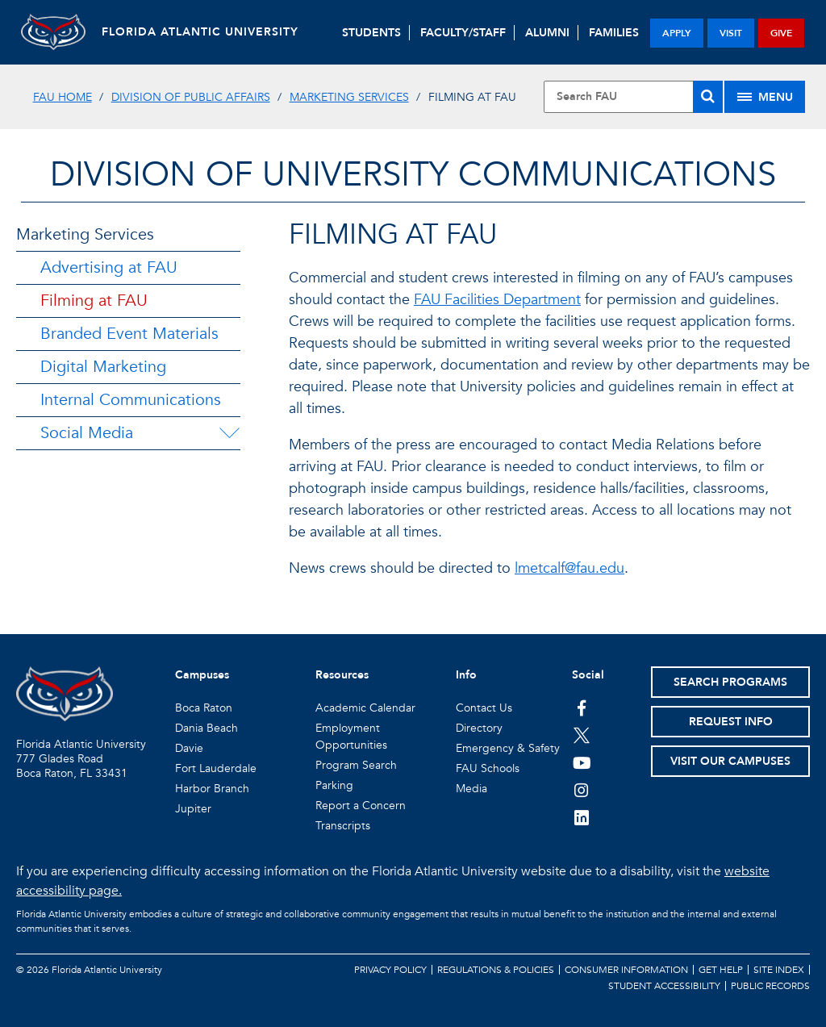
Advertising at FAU (108, 267)
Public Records (770, 985)
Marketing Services (349, 97)
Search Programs (730, 682)
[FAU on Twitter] (582, 735)
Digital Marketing (103, 367)
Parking (334, 785)
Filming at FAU (94, 300)
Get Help (721, 969)
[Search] (708, 97)
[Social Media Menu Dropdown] (229, 433)
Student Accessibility (664, 985)
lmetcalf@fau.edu (569, 568)
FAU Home (62, 97)
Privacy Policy (390, 969)
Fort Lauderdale (216, 768)
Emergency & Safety (508, 748)
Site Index (778, 969)
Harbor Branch (212, 788)
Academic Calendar (365, 708)
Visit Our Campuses (730, 761)
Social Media (86, 433)
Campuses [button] (202, 675)
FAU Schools (487, 768)
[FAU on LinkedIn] (582, 817)
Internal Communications (130, 400)
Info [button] (466, 675)
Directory (479, 728)
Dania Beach (206, 728)
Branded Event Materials (129, 333)
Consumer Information (626, 969)
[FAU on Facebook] (582, 707)
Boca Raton (203, 708)
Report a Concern (360, 805)
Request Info (731, 721)
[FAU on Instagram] (582, 790)
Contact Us (484, 708)
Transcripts (342, 825)
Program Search (356, 765)
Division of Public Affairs (190, 97)
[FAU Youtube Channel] (582, 762)
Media (471, 788)
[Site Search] (633, 97)
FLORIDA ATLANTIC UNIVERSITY (200, 32)
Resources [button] (342, 675)
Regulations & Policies (495, 969)
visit (731, 33)
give (781, 33)
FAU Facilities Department (497, 300)
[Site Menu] (764, 97)
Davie (189, 748)
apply (676, 33)
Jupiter (193, 808)
